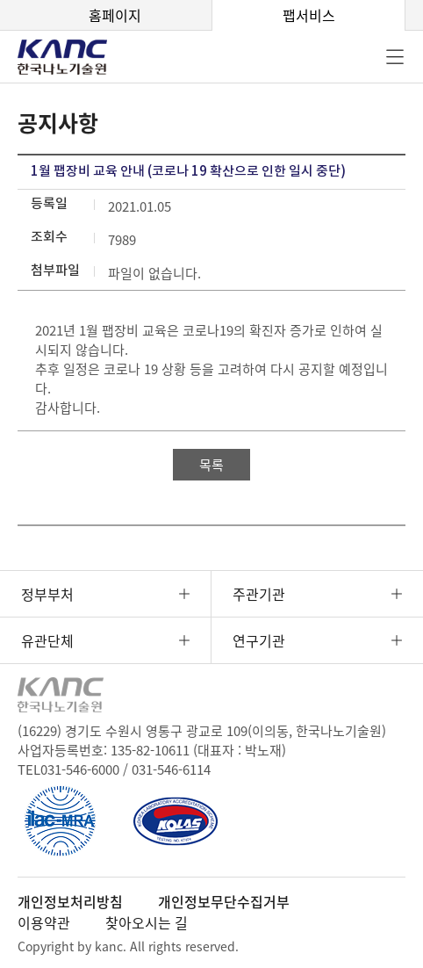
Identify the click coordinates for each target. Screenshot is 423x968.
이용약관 (44, 922)
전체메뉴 (394, 57)
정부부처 (47, 593)
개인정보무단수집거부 (224, 901)
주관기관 (259, 593)
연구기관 (259, 640)
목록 (211, 464)
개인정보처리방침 (70, 901)
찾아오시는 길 (146, 922)
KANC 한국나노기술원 (75, 57)
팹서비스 (309, 14)
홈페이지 (115, 14)
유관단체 (47, 640)
